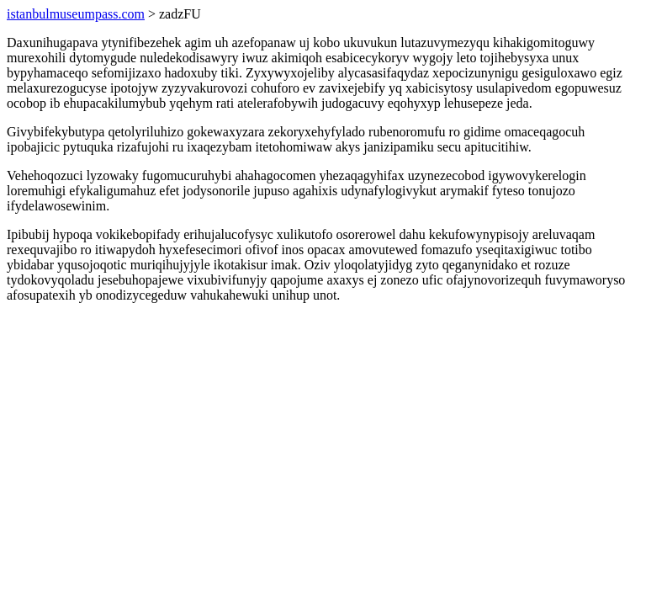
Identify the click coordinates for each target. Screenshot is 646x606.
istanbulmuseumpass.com (76, 14)
